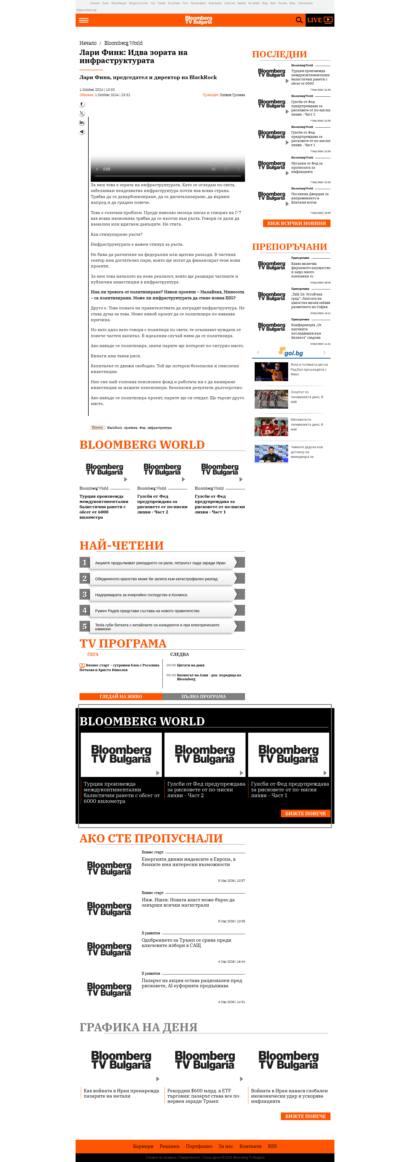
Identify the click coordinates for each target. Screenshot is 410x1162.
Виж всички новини (296, 223)
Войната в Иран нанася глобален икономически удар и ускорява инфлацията (289, 1096)
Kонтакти (251, 1146)
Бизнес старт (152, 852)
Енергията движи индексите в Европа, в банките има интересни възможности (189, 862)
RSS (272, 1146)
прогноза (130, 428)
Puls (185, 3)
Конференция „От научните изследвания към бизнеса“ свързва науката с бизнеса (306, 333)
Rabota (241, 3)
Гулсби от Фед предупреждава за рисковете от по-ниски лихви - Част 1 (311, 138)
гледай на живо (121, 696)
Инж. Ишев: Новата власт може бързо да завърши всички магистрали (188, 902)
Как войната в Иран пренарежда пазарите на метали (121, 1093)
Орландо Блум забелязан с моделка (290, 399)
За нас (226, 1146)
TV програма (123, 643)
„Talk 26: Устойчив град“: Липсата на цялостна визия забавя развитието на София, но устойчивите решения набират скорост (310, 307)
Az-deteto (254, 3)
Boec (292, 3)
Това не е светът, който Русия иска (286, 426)
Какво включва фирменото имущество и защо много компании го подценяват (311, 272)
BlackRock (114, 428)
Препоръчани (289, 246)
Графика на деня (138, 1027)
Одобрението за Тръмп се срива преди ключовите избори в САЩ (186, 943)
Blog (265, 3)
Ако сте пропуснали (151, 838)
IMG (83, 3)
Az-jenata (174, 3)
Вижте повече (305, 813)
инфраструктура (159, 428)
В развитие (151, 933)
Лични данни (211, 1157)
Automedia (215, 3)
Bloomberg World (142, 444)
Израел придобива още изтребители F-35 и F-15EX (290, 371)
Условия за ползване (161, 1157)
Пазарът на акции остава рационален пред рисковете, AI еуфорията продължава (192, 983)
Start (273, 3)
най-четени (121, 545)
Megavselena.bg (86, 10)
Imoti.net (229, 3)
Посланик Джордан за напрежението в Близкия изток (310, 198)
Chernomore (305, 3)
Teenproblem (198, 3)
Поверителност (189, 1157)
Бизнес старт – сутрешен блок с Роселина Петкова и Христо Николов (119, 667)
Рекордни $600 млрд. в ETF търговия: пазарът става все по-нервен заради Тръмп (204, 1096)
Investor (95, 3)
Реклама (170, 1146)
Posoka (282, 3)
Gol (153, 3)
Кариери (143, 1146)
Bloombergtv (119, 3)
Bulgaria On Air (138, 3)
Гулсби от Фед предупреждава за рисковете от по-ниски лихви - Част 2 (311, 108)
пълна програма (203, 696)
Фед (142, 428)
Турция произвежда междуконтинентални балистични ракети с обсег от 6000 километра (310, 79)
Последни (279, 54)
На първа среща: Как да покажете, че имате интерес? (290, 454)
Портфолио (199, 1146)
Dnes (105, 3)
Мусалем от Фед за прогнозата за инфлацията (307, 167)
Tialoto (162, 3)
